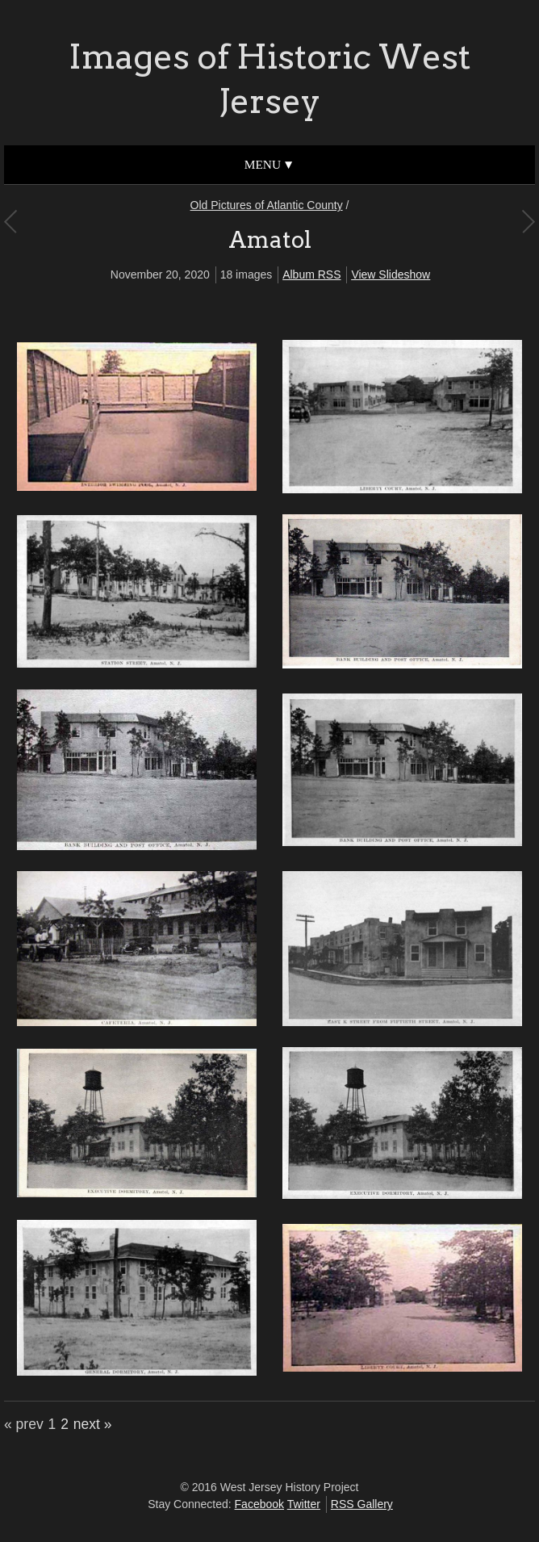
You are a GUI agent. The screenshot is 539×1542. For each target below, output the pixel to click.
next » (92, 1424)
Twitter (303, 1504)
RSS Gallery (362, 1504)
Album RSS (311, 274)
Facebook (259, 1504)
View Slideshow (390, 274)
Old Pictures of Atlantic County (266, 205)
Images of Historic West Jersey (269, 78)
